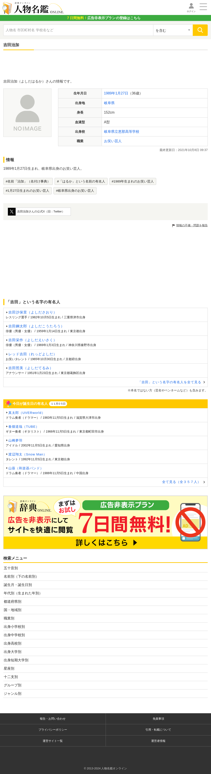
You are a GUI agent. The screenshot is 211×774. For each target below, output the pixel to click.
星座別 (9, 668)
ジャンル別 (12, 693)
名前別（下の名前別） (21, 576)
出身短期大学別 (16, 660)
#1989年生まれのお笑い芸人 (133, 181)
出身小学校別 (14, 626)
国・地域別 (12, 610)
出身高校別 (12, 643)
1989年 (110, 93)
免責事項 (158, 718)
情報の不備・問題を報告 (192, 225)
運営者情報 (158, 741)
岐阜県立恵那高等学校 (121, 131)
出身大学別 (12, 652)
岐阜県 (109, 103)
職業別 (9, 618)
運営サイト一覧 (53, 741)
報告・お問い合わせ (53, 718)
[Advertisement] (105, 66)
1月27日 (121, 93)
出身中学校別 (14, 635)
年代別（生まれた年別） (23, 593)
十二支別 (11, 677)
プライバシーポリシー (53, 729)
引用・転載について (158, 729)
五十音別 (11, 568)
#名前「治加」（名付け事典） (28, 181)
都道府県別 (12, 601)
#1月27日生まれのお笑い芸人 (27, 190)
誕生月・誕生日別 (18, 585)
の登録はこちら (103, 18)
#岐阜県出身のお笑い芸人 (75, 190)
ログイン (191, 11)
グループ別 (12, 685)
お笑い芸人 (113, 141)
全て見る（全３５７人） (181, 482)
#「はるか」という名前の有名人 (81, 181)
